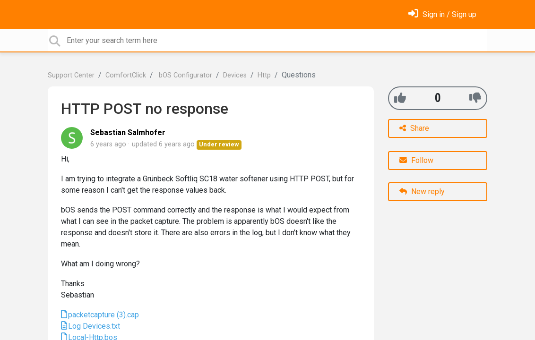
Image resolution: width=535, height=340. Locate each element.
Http (264, 75)
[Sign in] (442, 14)
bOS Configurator (184, 75)
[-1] (475, 98)
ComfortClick (125, 75)
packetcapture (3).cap (103, 314)
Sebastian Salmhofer (127, 132)
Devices (235, 75)
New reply (422, 191)
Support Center (71, 75)
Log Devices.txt (94, 326)
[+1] (400, 98)
